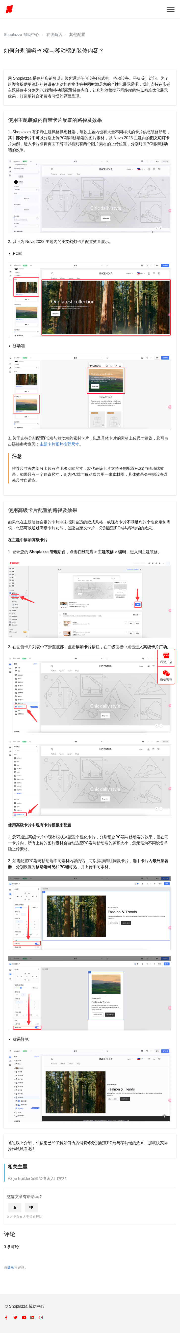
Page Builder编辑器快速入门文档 (37, 1178)
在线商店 (54, 35)
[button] (170, 9)
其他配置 (77, 35)
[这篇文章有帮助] (14, 1207)
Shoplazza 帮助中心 (21, 35)
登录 (10, 1267)
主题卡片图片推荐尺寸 (59, 444)
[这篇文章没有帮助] (31, 1207)
